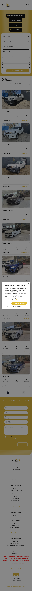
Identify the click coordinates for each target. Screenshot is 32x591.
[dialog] (16, 295)
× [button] (28, 283)
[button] (13, 306)
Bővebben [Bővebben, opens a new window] (18, 299)
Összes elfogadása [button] (19, 303)
